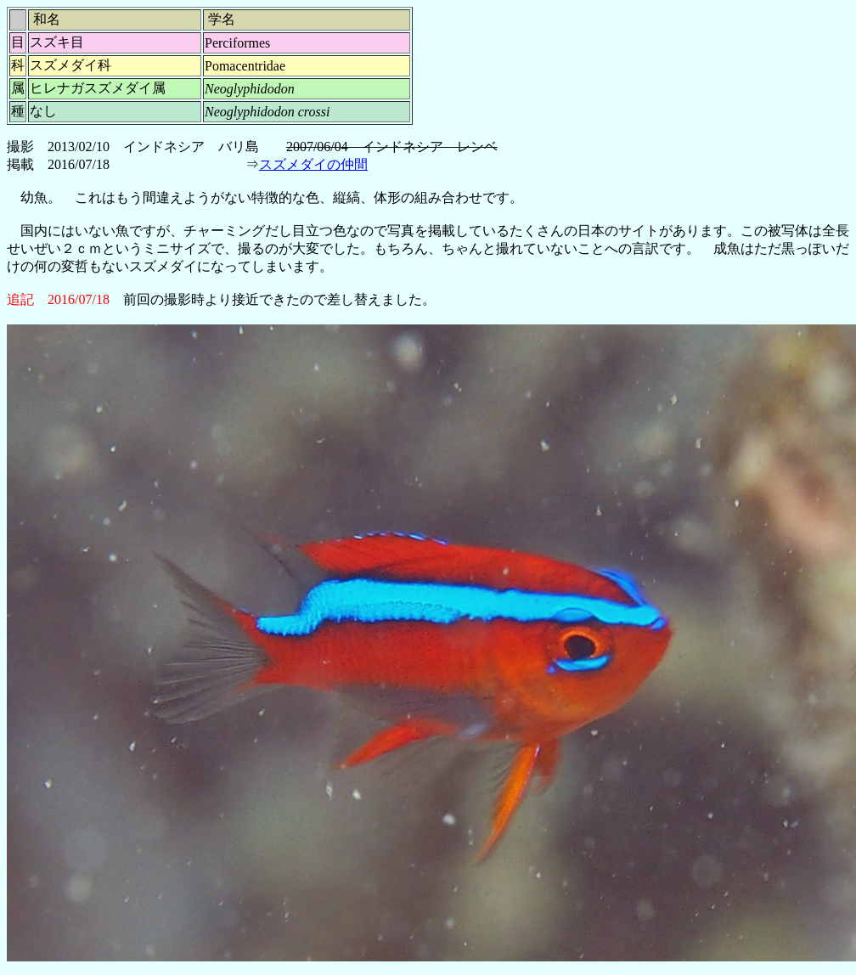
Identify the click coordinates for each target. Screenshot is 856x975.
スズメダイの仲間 (313, 164)
